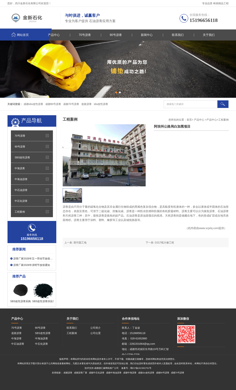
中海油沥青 (21, 179)
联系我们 (178, 34)
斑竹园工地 (80, 242)
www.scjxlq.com (208, 228)
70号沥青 (85, 34)
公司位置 (95, 333)
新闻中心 (147, 34)
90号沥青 (116, 34)
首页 (189, 119)
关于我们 (209, 34)
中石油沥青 (21, 190)
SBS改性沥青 (22, 157)
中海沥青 (20, 168)
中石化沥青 (21, 200)
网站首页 (23, 34)
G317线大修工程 (164, 242)
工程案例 (20, 211)
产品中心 (54, 34)
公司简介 (95, 327)
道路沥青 (16, 333)
